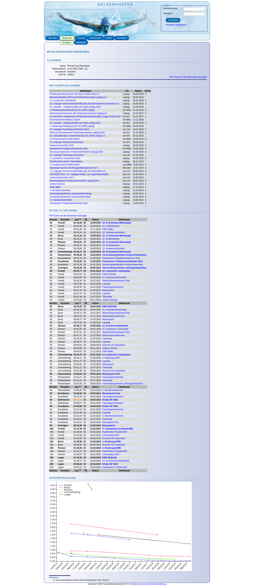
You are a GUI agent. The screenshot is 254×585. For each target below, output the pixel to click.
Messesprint (108, 290)
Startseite (52, 38)
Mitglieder (67, 38)
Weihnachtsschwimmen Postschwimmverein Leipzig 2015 (77, 132)
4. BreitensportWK (111, 358)
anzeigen (66, 42)
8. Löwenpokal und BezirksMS (117, 428)
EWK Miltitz (55, 187)
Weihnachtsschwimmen (113, 316)
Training (81, 38)
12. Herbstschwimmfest (61, 200)
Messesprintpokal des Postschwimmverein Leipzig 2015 (76, 152)
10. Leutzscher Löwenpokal (63, 100)
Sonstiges (121, 38)
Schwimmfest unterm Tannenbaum (66, 161)
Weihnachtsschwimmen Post (116, 280)
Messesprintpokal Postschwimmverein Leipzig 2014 (74, 180)
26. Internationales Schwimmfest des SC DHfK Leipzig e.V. (78, 136)
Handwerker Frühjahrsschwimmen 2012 (69, 203)
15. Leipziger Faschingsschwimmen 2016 (69, 129)
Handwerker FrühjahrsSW (114, 432)
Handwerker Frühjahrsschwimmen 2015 (69, 148)
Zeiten (109, 38)
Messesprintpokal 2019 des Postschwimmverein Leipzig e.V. (78, 97)
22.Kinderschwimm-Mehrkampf (64, 139)
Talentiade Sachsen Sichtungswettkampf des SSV (73, 168)
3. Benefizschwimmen (60, 190)
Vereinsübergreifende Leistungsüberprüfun (124, 268)
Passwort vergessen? (176, 25)
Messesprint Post (111, 374)
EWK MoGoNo (109, 274)
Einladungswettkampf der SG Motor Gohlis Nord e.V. (75, 94)
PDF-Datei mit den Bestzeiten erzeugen (188, 77)
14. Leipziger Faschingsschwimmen (67, 155)
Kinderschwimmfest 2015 (62, 145)
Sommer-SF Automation (113, 345)
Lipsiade (106, 284)
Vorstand (80, 42)
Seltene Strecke (57, 184)
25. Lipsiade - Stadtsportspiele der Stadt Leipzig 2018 (75, 107)
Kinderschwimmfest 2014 (62, 177)
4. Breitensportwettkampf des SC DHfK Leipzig (72, 110)
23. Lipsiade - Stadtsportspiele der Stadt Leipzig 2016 (75, 123)
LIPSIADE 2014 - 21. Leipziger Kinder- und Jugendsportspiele (79, 174)
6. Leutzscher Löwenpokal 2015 (65, 158)
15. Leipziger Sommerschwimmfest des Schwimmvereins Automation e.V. (84, 103)
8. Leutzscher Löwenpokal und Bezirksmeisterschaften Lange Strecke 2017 (85, 116)
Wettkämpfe (95, 38)
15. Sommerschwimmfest (114, 277)
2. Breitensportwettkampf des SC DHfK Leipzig (72, 126)
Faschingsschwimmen (112, 287)
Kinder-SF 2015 (110, 400)
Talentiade (107, 296)
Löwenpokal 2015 (110, 435)
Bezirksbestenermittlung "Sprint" (65, 119)
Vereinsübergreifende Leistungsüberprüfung (71, 193)
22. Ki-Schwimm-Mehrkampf (116, 223)
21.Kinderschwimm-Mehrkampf (64, 164)
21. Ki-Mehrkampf (110, 226)
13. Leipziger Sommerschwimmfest (66, 142)
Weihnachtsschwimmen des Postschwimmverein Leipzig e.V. (78, 113)
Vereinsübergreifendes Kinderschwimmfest (70, 197)
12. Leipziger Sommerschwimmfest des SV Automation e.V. (78, 171)
